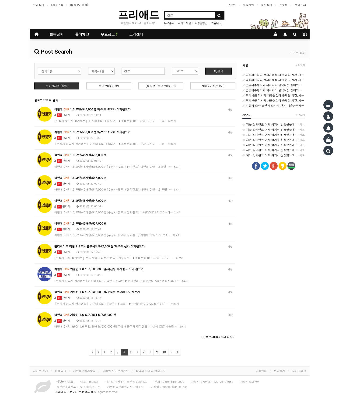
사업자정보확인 (250, 381)
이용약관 (60, 371)
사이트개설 (184, 23)
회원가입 (248, 5)
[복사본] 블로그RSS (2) (161, 86)
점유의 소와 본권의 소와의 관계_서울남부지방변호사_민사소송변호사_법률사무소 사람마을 (273, 105)
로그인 (231, 5)
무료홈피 (169, 23)
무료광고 (109, 34)
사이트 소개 (40, 371)
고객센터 (136, 34)
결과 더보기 (218, 337)
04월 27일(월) (79, 5)
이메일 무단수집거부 (116, 371)
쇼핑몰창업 (201, 23)
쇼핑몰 (283, 5)
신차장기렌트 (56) (212, 86)
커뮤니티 (216, 23)
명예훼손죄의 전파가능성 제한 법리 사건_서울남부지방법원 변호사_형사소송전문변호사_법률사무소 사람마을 (273, 75)
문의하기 (279, 371)
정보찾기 (266, 5)
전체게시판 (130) (57, 86)
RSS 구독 (57, 5)
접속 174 (300, 5)
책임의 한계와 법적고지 (151, 371)
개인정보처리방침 (84, 371)
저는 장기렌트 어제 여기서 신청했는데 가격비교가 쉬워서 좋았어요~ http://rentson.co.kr (273, 124)
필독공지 (56, 34)
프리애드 (138, 15)
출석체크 (82, 34)
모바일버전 (299, 371)
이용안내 (261, 371)
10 (164, 352)
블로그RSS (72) (109, 86)
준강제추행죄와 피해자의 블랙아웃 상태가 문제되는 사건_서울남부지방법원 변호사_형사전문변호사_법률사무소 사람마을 (273, 85)
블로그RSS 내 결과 (46, 100)
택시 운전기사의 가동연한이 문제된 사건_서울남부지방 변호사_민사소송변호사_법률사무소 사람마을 (273, 95)
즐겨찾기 (38, 5)
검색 (218, 71)
